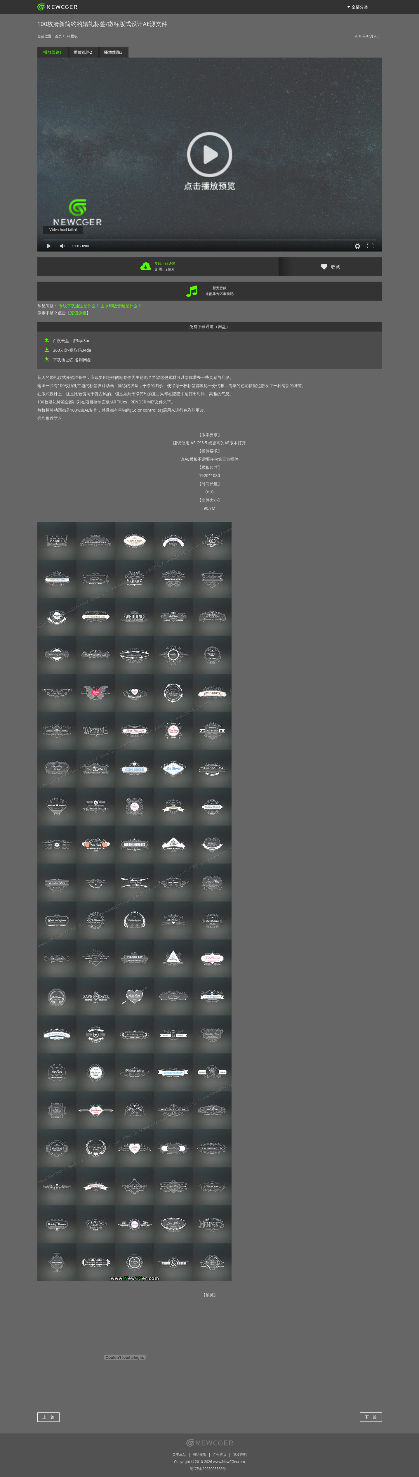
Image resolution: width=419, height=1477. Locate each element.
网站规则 (199, 1454)
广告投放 (220, 1454)
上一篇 (48, 1417)
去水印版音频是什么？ (121, 305)
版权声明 (240, 1454)
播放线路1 (52, 52)
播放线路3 (113, 52)
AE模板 (72, 36)
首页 (58, 36)
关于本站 (179, 1454)
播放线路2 (83, 52)
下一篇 (371, 1417)
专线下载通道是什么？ (79, 305)
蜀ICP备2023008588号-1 (209, 1468)
